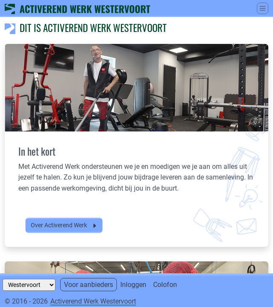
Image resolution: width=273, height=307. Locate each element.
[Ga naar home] (77, 8)
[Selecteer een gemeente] (29, 285)
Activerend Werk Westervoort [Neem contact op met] (93, 301)
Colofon (165, 285)
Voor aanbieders (88, 285)
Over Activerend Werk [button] (64, 225)
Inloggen (133, 285)
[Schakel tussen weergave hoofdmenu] (262, 8)
